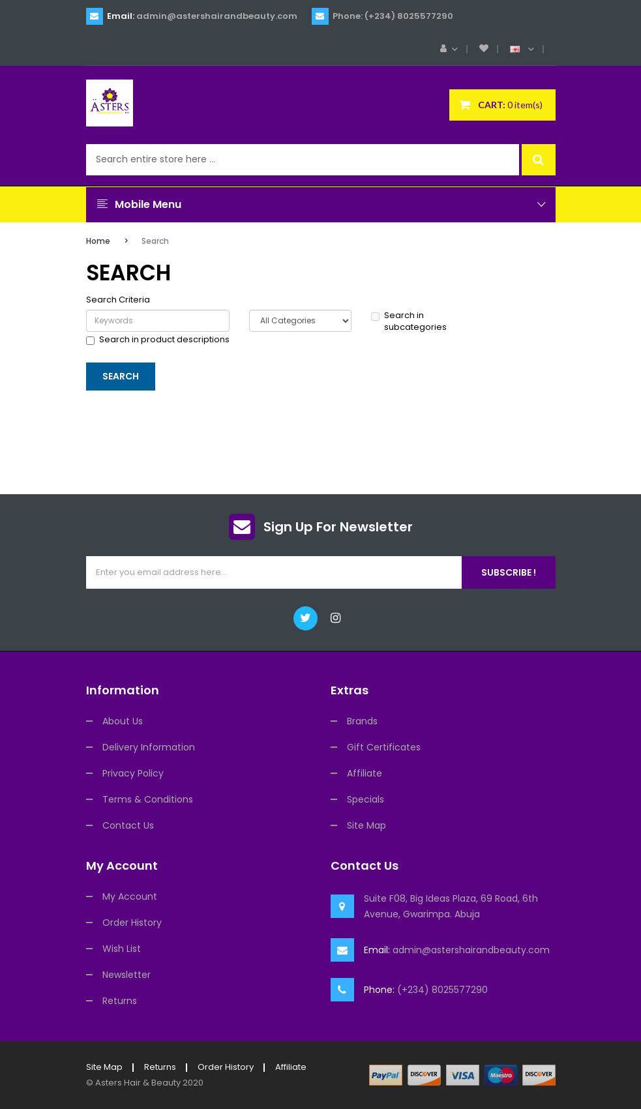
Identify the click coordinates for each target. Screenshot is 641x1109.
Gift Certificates (384, 747)
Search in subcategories (409, 322)
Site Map (366, 825)
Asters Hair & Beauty (138, 1082)
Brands (362, 721)
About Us (122, 721)
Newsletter (126, 974)
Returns (119, 1000)
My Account (129, 896)
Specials (365, 799)
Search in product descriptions (158, 340)
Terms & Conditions (147, 799)
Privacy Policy (133, 773)
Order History (132, 922)
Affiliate (364, 773)
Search (155, 240)
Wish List (121, 948)
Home (98, 240)
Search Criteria (118, 300)
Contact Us (128, 825)
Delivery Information (148, 747)
